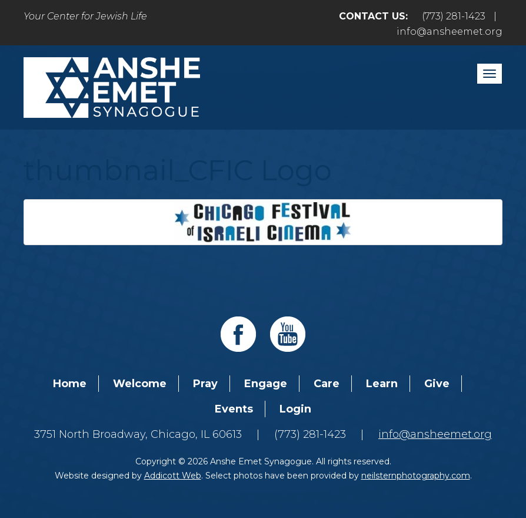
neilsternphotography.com (415, 475)
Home (69, 383)
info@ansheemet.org (449, 31)
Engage (265, 383)
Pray (205, 383)
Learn (382, 383)
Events (234, 408)
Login (295, 408)
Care (326, 383)
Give (437, 383)
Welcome (140, 383)
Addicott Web (172, 475)
